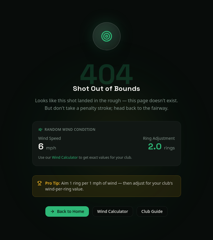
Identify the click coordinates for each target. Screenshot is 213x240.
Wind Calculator (65, 157)
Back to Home (67, 211)
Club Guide (152, 211)
